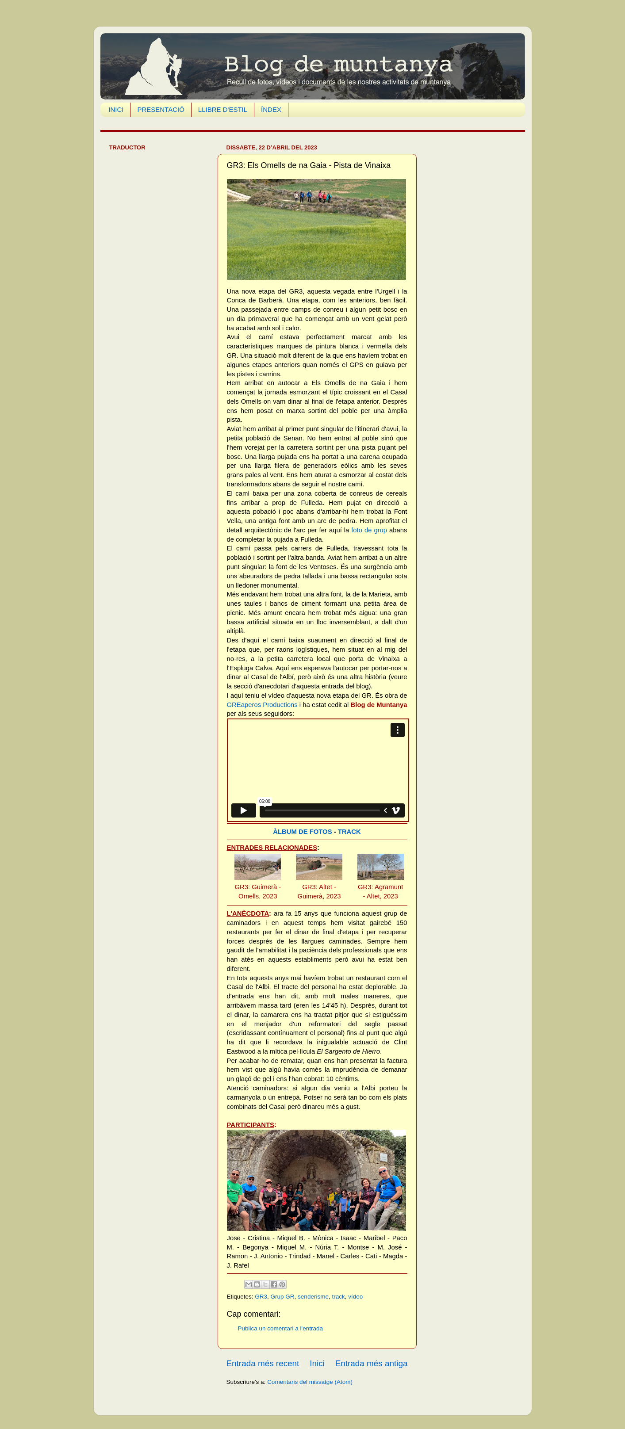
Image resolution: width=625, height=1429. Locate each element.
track (338, 1296)
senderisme (313, 1296)
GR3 (261, 1296)
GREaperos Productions (262, 704)
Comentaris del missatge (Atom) (310, 1382)
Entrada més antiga (371, 1363)
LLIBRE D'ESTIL (222, 109)
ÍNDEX (271, 109)
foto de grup (369, 530)
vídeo (355, 1296)
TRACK (349, 831)
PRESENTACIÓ (160, 109)
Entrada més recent (262, 1363)
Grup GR (283, 1296)
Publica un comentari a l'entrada (280, 1328)
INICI (115, 109)
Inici (317, 1363)
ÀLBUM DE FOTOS (302, 831)
